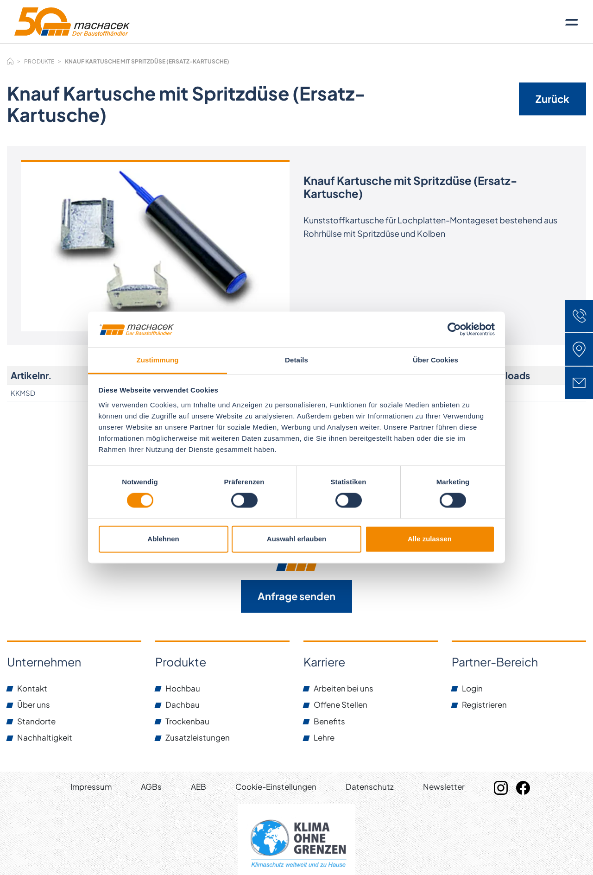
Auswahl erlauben (296, 539)
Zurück (552, 98)
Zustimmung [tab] (158, 360)
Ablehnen (163, 539)
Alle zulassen (430, 539)
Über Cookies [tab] (435, 360)
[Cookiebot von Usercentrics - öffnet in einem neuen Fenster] (454, 329)
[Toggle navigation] (572, 22)
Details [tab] (296, 360)
